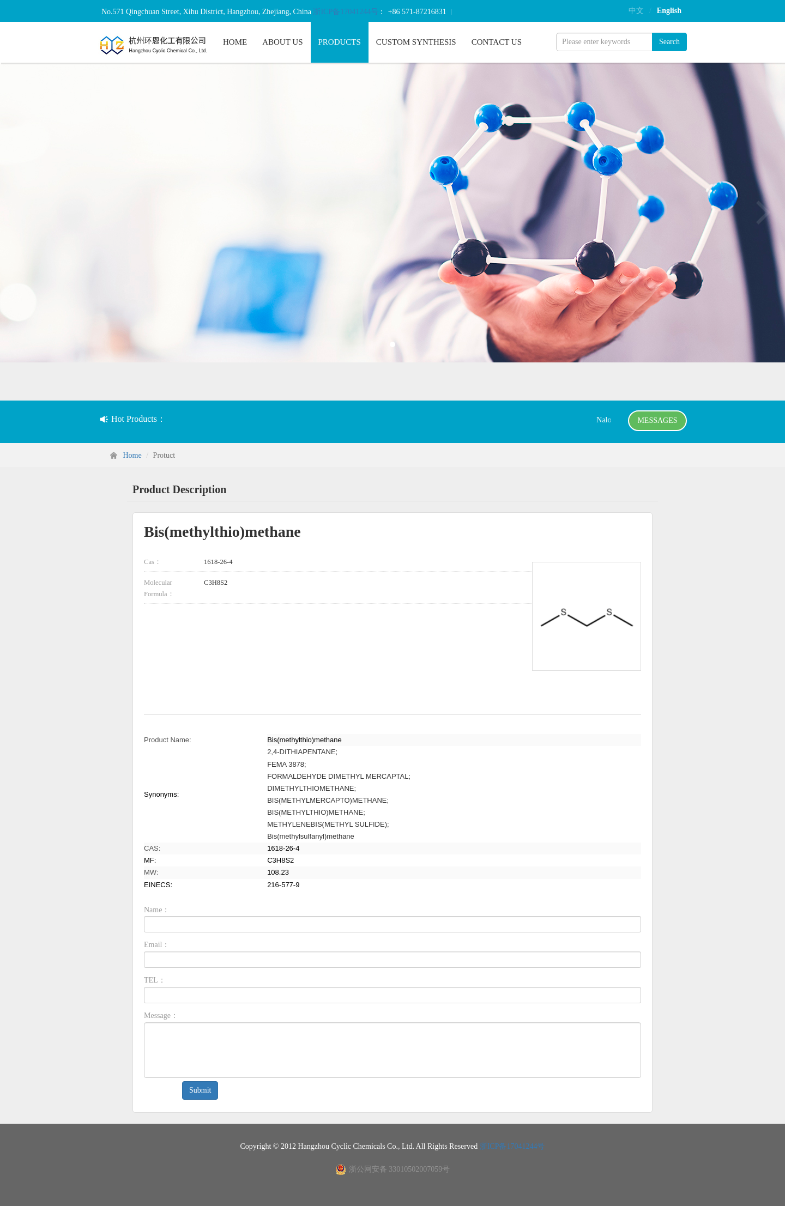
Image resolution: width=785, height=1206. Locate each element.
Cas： (152, 562)
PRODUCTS (339, 42)
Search (669, 42)
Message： (161, 1015)
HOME (235, 42)
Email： (157, 945)
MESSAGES (657, 420)
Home (132, 455)
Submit (200, 1090)
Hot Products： (133, 418)
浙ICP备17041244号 (346, 12)
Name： (157, 910)
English (669, 11)
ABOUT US (282, 42)
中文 (636, 11)
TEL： (155, 980)
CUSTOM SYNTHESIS (416, 42)
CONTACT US (497, 42)
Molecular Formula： (159, 588)
